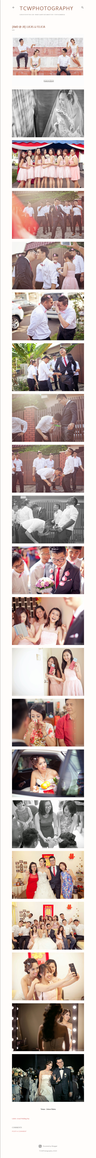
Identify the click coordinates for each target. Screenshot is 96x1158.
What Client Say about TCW (44, 14)
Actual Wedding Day (23, 1119)
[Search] (82, 6)
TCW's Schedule (59, 14)
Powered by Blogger (48, 1146)
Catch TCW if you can (27, 14)
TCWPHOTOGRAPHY (46, 8)
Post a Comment (19, 1131)
